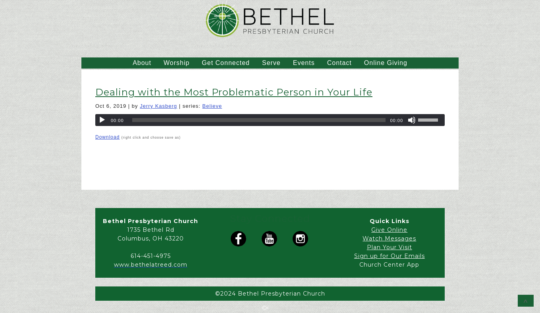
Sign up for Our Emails (389, 256)
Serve (271, 62)
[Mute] (412, 120)
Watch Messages (389, 238)
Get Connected (226, 62)
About (142, 62)
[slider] (259, 120)
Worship (176, 62)
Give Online (389, 229)
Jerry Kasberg (158, 106)
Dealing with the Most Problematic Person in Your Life (233, 92)
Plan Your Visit (389, 247)
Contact (339, 62)
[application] (270, 120)
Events (304, 62)
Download (107, 137)
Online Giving (385, 62)
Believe (212, 106)
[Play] (102, 120)
